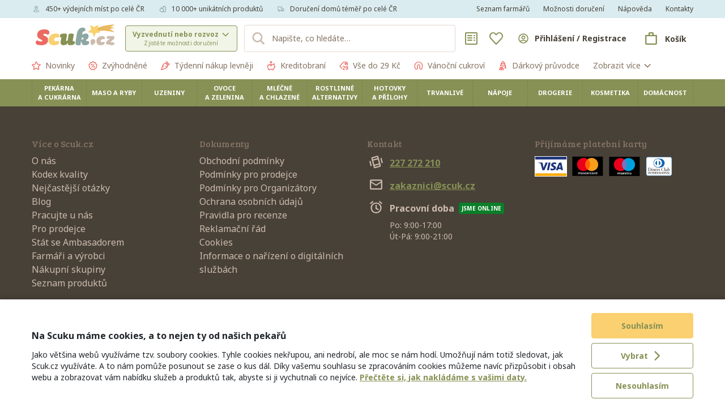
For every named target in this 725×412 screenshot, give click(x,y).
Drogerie (555, 92)
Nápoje (500, 92)
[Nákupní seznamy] (471, 38)
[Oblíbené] (496, 38)
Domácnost (665, 92)
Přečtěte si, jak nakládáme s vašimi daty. (443, 377)
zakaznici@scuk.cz (421, 185)
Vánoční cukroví (449, 65)
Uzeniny (169, 92)
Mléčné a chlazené (279, 92)
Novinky (53, 65)
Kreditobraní (296, 65)
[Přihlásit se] (571, 38)
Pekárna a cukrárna (59, 92)
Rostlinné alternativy (334, 92)
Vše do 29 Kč (369, 65)
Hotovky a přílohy (389, 92)
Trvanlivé (445, 92)
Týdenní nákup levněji (207, 65)
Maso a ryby (114, 92)
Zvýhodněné (117, 65)
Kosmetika (610, 92)
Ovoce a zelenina (224, 92)
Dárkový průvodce (538, 65)
